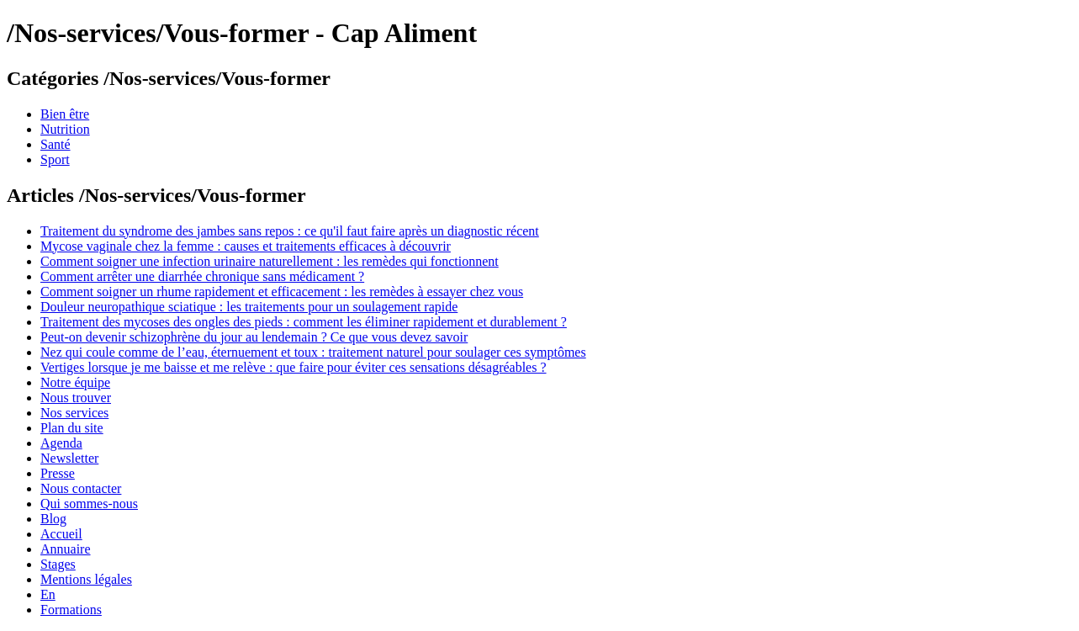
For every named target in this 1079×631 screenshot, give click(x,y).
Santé (55, 144)
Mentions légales (86, 579)
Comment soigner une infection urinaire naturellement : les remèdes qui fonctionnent (269, 261)
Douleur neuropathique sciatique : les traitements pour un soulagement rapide (249, 307)
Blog (53, 519)
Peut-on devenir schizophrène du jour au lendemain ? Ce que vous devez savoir (254, 337)
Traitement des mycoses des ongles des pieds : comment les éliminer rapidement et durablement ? (303, 322)
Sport (55, 159)
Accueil (61, 534)
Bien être (64, 114)
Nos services (74, 413)
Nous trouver (75, 397)
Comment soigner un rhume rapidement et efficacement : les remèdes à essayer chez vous (281, 291)
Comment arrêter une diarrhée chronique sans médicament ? (202, 276)
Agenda (61, 443)
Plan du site (71, 428)
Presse (57, 473)
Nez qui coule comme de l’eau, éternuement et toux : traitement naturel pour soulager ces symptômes (313, 352)
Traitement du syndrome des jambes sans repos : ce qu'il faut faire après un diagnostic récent (289, 231)
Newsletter (69, 458)
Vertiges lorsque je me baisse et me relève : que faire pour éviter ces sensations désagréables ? (293, 367)
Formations (71, 609)
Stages (58, 564)
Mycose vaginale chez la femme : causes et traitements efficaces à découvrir (245, 246)
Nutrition (65, 129)
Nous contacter (80, 488)
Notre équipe (75, 382)
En (48, 594)
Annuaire (65, 549)
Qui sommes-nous (89, 503)
